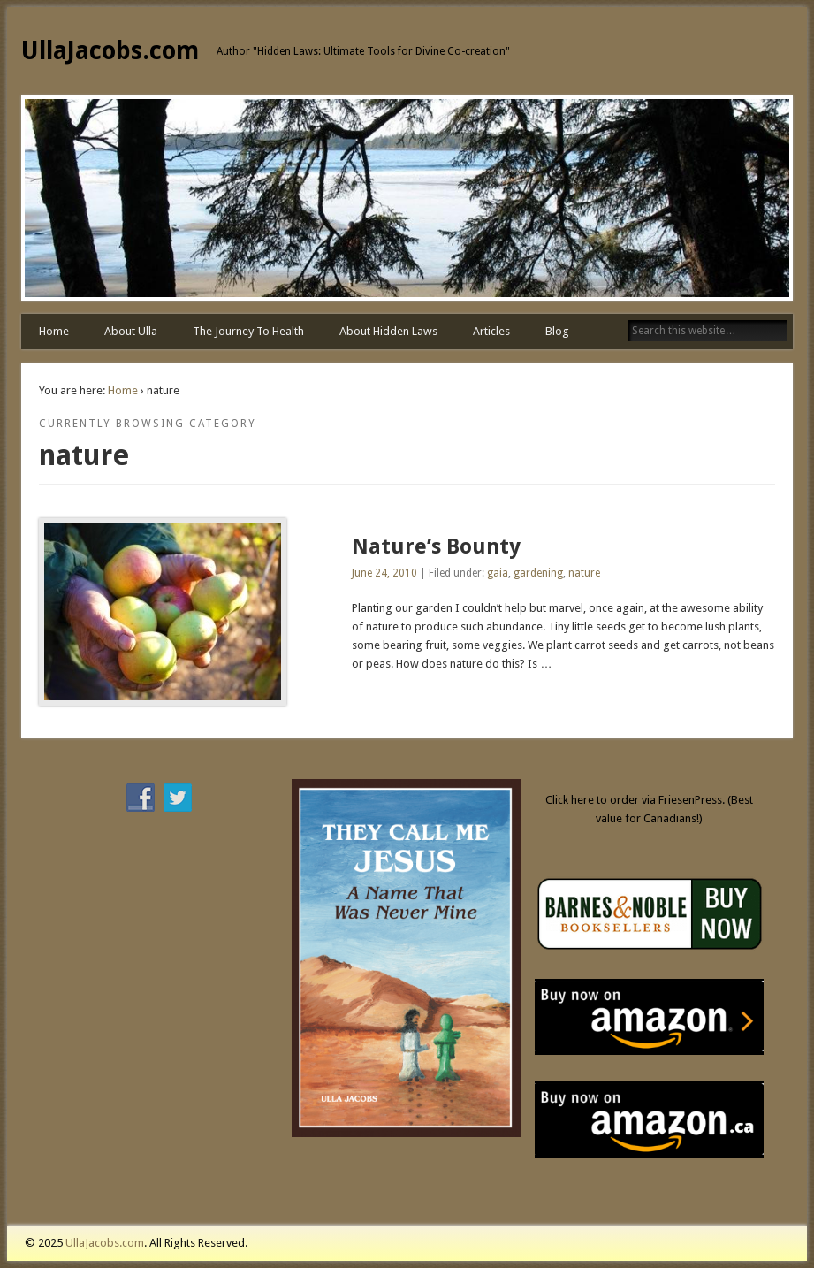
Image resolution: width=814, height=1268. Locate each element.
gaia (497, 573)
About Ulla (130, 331)
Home (54, 331)
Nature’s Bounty (436, 546)
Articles (491, 331)
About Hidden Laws (388, 331)
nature (584, 573)
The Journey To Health (248, 331)
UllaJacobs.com (110, 50)
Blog (557, 331)
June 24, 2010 (384, 573)
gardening (538, 573)
